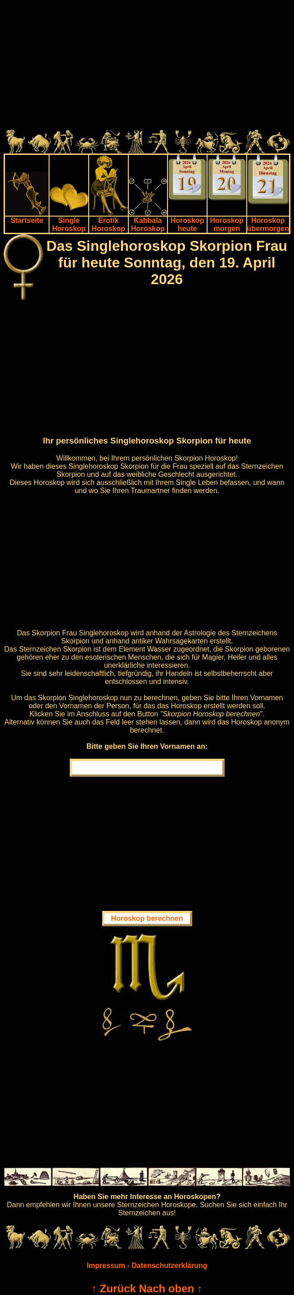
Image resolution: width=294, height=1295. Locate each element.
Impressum (106, 1265)
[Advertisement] (147, 67)
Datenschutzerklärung (169, 1265)
